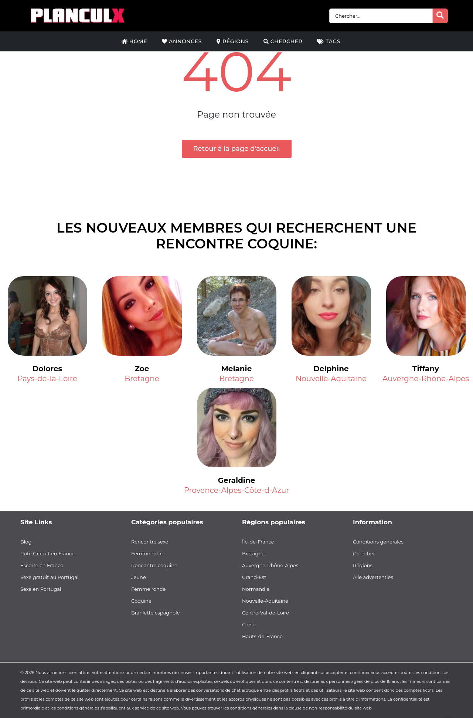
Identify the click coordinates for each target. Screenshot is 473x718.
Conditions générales (378, 542)
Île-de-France (258, 542)
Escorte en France (41, 565)
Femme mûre (147, 553)
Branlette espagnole (155, 613)
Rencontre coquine (154, 565)
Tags (328, 41)
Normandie (255, 589)
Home (134, 41)
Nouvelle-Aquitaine (331, 378)
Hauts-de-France (262, 636)
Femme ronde (148, 589)
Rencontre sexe (149, 542)
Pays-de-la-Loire (47, 378)
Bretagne (142, 378)
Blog (25, 542)
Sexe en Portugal (40, 589)
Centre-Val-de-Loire (265, 613)
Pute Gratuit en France (47, 553)
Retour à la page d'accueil (236, 149)
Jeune (138, 577)
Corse (248, 624)
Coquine (141, 601)
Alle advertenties (373, 577)
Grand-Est (254, 577)
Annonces (182, 41)
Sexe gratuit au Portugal (49, 577)
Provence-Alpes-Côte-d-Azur (236, 490)
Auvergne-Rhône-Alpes (425, 378)
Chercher (283, 41)
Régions (233, 41)
